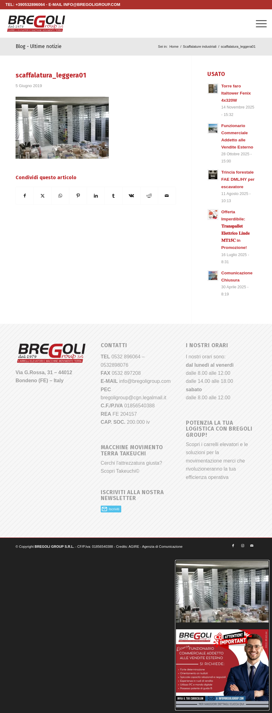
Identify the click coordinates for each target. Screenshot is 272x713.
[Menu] (258, 24)
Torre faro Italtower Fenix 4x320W (236, 93)
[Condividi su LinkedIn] (95, 195)
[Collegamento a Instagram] (242, 545)
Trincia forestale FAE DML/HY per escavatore (238, 179)
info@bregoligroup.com (145, 381)
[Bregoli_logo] (36, 24)
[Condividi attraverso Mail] (167, 195)
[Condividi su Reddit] (149, 195)
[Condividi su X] (42, 195)
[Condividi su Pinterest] (78, 195)
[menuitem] (258, 24)
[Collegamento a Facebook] (233, 545)
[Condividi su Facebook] (25, 195)
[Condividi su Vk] (131, 195)
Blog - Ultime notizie (39, 46)
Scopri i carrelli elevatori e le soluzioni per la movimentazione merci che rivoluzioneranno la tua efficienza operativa (217, 461)
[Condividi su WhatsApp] (60, 195)
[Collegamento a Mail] (251, 545)
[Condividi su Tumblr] (113, 195)
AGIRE (134, 546)
